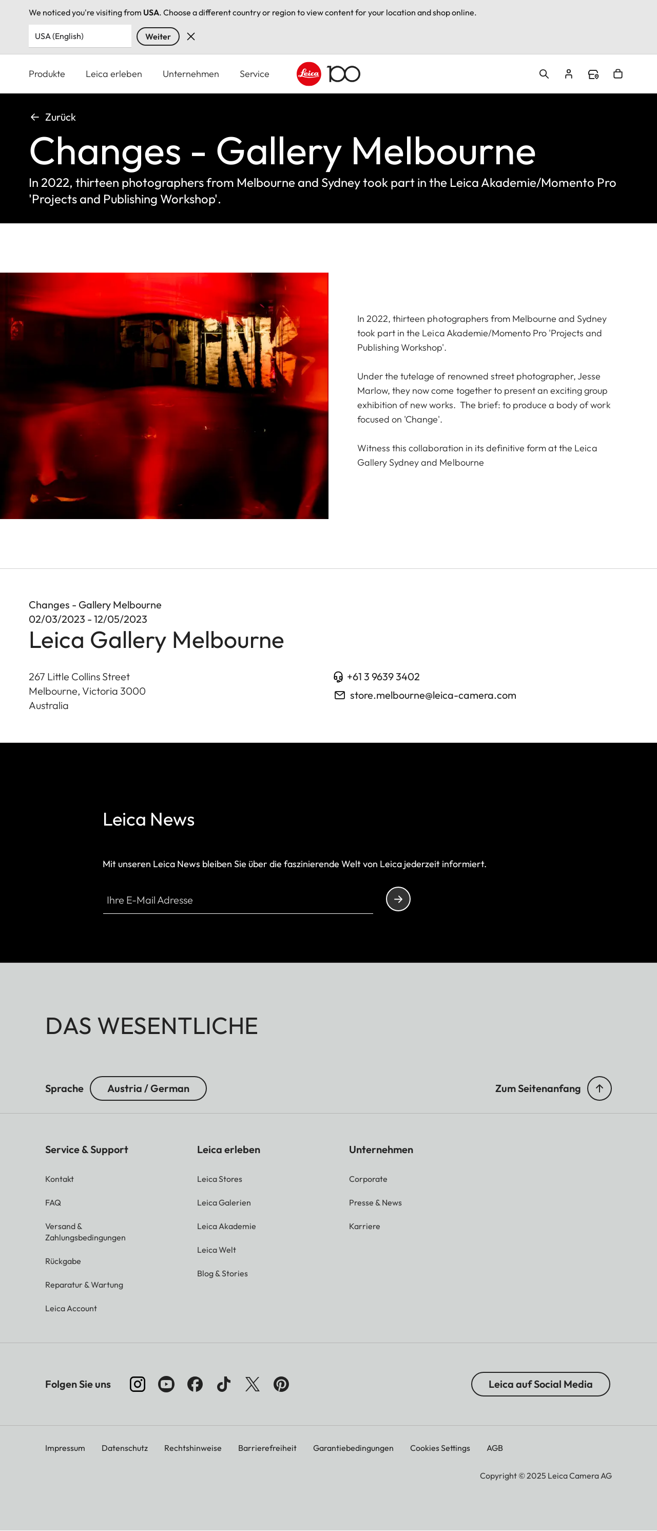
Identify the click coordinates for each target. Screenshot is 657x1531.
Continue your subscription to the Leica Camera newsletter (398, 899)
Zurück (52, 116)
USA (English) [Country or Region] (59, 36)
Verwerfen (191, 36)
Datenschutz (125, 1448)
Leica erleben (114, 74)
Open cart (618, 74)
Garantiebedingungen (353, 1448)
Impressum (65, 1448)
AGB (495, 1448)
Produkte (47, 74)
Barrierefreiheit (267, 1448)
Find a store (593, 74)
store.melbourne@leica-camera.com (433, 694)
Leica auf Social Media (541, 1383)
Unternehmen (191, 74)
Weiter (158, 36)
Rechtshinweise (193, 1448)
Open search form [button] (544, 74)
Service (254, 74)
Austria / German (148, 1088)
